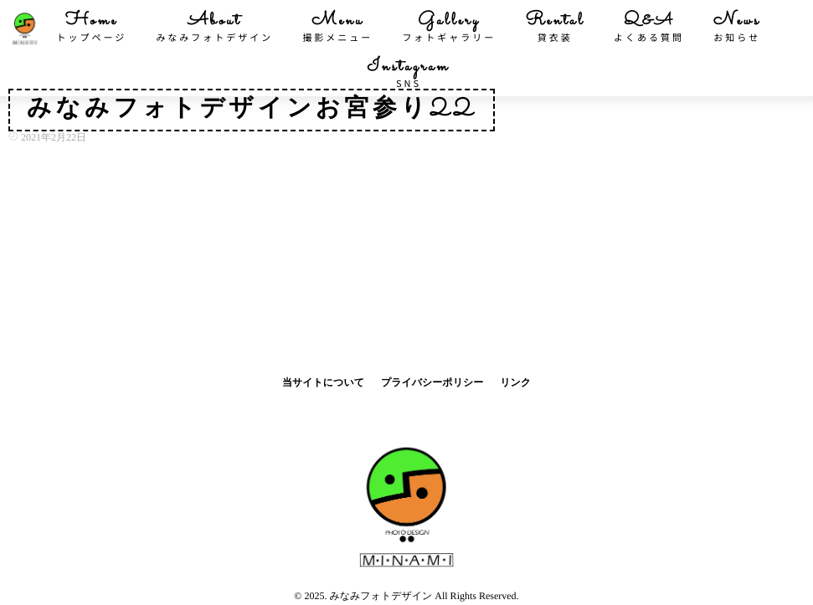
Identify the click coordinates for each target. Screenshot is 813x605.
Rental (554, 27)
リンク (515, 382)
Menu (337, 27)
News (736, 27)
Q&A (649, 27)
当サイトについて (323, 382)
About (214, 27)
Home (92, 27)
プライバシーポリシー (432, 382)
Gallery (449, 27)
